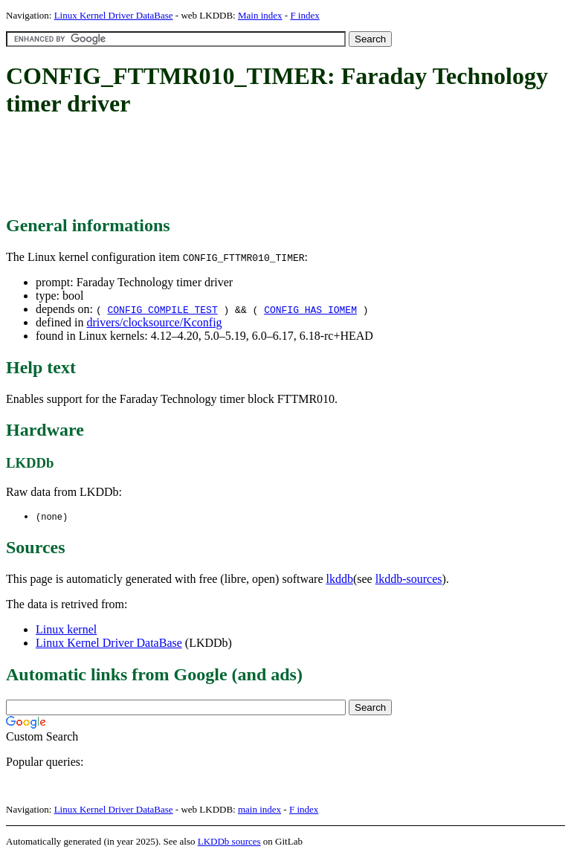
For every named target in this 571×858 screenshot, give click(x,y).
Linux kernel (66, 630)
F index (304, 15)
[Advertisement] (276, 167)
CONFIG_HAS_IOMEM (310, 309)
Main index (260, 15)
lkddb (339, 579)
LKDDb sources (229, 842)
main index (259, 810)
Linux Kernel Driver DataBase (113, 15)
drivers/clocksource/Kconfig (154, 322)
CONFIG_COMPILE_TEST (162, 309)
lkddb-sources (408, 579)
